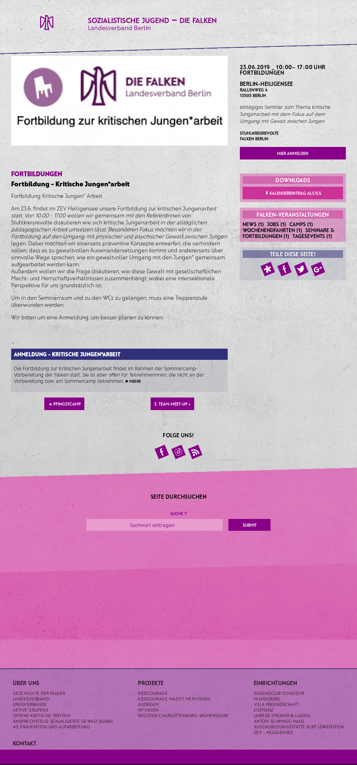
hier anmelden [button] (293, 153)
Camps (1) (301, 224)
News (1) (253, 224)
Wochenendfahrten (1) (272, 230)
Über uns (26, 682)
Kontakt (24, 743)
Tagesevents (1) (312, 236)
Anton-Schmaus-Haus (279, 721)
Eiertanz (264, 709)
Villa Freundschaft (276, 704)
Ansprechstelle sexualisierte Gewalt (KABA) (63, 721)
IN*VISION (148, 709)
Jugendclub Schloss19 (279, 693)
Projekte (151, 682)
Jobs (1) (276, 224)
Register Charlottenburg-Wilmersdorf (183, 715)
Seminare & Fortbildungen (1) (289, 233)
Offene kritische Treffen (42, 715)
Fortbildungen (262, 72)
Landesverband (31, 698)
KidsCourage (153, 693)
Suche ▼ (178, 513)
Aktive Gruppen (31, 709)
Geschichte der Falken (39, 693)
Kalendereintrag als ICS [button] (293, 192)
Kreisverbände (30, 704)
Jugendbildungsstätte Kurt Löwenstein (299, 726)
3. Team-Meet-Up (172, 404)
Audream (148, 704)
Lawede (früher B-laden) (282, 715)
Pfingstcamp (64, 404)
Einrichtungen (275, 682)
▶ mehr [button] (133, 381)
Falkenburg (267, 698)
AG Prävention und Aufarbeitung (51, 726)
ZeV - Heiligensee (273, 732)
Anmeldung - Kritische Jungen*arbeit (67, 354)
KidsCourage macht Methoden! (174, 698)
